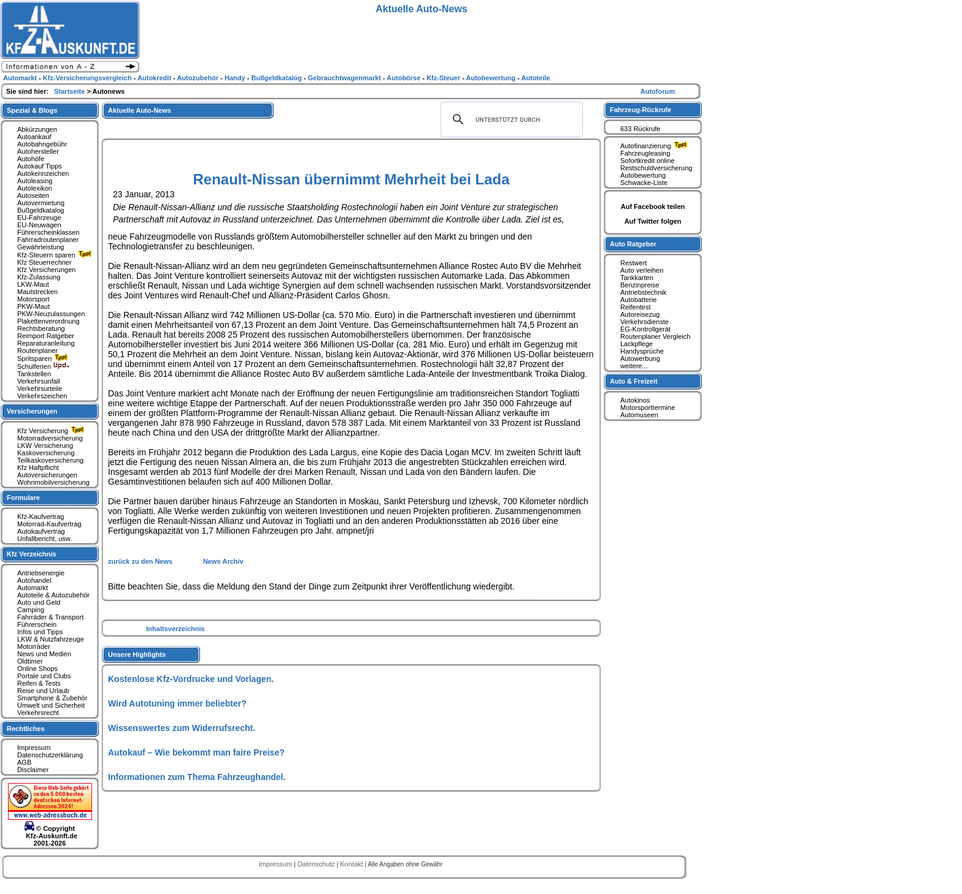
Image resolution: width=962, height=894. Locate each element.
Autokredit (155, 77)
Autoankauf (34, 136)
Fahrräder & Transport (50, 617)
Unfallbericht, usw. (44, 538)
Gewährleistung (40, 247)
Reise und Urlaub (43, 690)
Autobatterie (638, 299)
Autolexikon (34, 188)
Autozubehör (198, 77)
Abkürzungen (37, 129)
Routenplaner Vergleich (655, 336)
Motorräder (33, 646)
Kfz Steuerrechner (44, 262)
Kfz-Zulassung (38, 277)
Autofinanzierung (655, 146)
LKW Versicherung (45, 445)
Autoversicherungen (47, 475)
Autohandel (34, 580)
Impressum (33, 747)
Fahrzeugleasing (645, 153)
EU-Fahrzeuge (39, 217)
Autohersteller (38, 151)
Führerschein (36, 624)
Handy (236, 77)
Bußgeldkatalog (40, 210)
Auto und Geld (38, 602)
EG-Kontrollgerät (645, 329)
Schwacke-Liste (644, 182)
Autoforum (658, 91)
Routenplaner (37, 350)
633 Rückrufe (640, 128)
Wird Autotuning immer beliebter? (177, 703)
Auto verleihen (641, 270)
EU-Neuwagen (39, 225)
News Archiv (223, 561)
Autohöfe (30, 158)
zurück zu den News (141, 561)
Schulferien (43, 366)
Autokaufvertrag (41, 531)
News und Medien (44, 653)
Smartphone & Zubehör (52, 698)
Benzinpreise (640, 285)
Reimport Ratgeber (45, 335)
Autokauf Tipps (39, 166)
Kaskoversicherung (46, 452)
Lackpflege (636, 343)
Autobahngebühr (42, 144)
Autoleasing (35, 180)
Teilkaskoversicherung (50, 460)
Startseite (70, 91)
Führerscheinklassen (48, 232)
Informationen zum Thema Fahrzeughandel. (196, 777)
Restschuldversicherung (656, 168)
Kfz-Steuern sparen (55, 255)
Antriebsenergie (40, 573)
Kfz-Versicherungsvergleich (88, 77)
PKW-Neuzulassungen (51, 313)
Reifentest (635, 307)
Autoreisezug (640, 314)
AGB (24, 762)
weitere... (634, 365)
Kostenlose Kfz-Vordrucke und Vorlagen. (191, 679)
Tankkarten (636, 277)
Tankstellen (34, 373)
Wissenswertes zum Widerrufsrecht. (181, 728)
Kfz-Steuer (444, 77)
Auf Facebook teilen (653, 206)
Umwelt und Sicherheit (51, 705)
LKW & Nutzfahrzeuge (50, 639)
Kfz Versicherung (52, 430)
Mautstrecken (37, 291)
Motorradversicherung (50, 438)
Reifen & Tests (39, 683)
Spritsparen (44, 358)
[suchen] (509, 119)
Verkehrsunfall (38, 381)
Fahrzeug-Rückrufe (640, 109)
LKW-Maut (33, 284)
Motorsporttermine (647, 407)
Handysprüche (642, 351)
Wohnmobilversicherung (53, 482)
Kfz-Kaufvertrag (40, 516)
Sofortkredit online (647, 160)
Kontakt (352, 864)
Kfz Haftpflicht (38, 467)
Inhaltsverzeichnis (175, 628)
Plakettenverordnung (48, 321)
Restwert (633, 263)
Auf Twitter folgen (653, 221)
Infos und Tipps (40, 631)
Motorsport (33, 299)
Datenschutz (317, 864)
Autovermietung (40, 202)
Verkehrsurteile (39, 388)
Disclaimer (32, 769)
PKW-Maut (33, 306)
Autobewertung (643, 175)
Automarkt (32, 587)
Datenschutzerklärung (50, 755)
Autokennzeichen (43, 173)
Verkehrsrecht (38, 712)
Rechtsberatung (41, 328)
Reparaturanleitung (46, 343)
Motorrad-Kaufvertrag (49, 524)
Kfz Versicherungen (46, 269)
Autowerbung (640, 358)
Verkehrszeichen (42, 396)
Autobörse (404, 77)
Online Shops (37, 668)
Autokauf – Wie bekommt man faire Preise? (196, 752)
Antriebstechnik (643, 292)
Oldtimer (30, 661)
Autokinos (635, 400)
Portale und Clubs (44, 676)
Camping (30, 609)
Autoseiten (33, 195)
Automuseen (639, 415)
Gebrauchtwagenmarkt (345, 77)
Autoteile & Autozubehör (53, 595)
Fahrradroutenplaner (48, 239)
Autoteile (535, 77)
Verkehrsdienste (644, 321)
